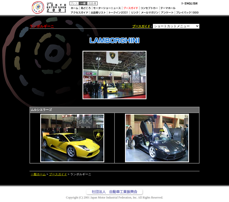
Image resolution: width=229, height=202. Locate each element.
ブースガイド (141, 26)
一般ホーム (38, 174)
